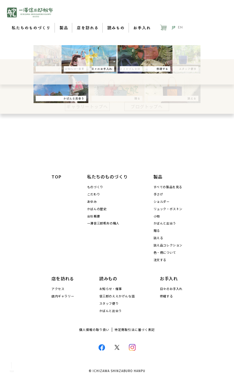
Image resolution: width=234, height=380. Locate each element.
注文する (160, 260)
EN (180, 27)
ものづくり (95, 187)
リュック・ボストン (168, 209)
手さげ (158, 194)
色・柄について (165, 252)
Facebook (101, 347)
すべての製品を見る (168, 187)
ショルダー (162, 201)
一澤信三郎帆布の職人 (103, 223)
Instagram (132, 347)
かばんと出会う (165, 223)
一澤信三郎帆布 (30, 12)
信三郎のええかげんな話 (117, 296)
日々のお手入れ (171, 289)
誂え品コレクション (168, 245)
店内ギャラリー (62, 296)
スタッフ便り (109, 303)
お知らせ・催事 (110, 289)
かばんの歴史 (97, 209)
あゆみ (92, 201)
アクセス (57, 289)
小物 (157, 216)
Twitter (117, 347)
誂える (158, 238)
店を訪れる (87, 28)
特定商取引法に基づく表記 (135, 330)
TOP (56, 177)
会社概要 (93, 216)
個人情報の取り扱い (94, 330)
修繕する (166, 296)
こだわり (93, 194)
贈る (157, 230)
